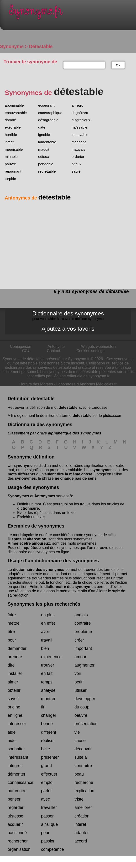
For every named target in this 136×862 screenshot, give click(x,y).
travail (46, 640)
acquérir (15, 824)
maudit (43, 149)
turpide (10, 179)
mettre (14, 623)
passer (47, 816)
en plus (48, 615)
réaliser (48, 740)
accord (80, 841)
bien (45, 648)
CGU (26, 351)
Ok (118, 65)
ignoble (44, 135)
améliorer (83, 807)
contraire (82, 623)
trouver (47, 665)
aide (12, 732)
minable (11, 156)
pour (12, 640)
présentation (86, 723)
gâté (41, 127)
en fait (46, 673)
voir (77, 673)
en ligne (15, 715)
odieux (43, 156)
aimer (13, 682)
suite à (80, 757)
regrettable (47, 171)
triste (79, 799)
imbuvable (80, 135)
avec (45, 799)
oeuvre (80, 715)
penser (14, 799)
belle (45, 749)
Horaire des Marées (36, 384)
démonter (16, 774)
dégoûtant (80, 113)
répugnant (13, 171)
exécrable (13, 127)
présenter (50, 757)
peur (45, 832)
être (11, 631)
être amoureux (37, 543)
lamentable (47, 142)
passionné (17, 832)
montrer (48, 698)
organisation (19, 849)
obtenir (14, 690)
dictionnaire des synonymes (38, 570)
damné (10, 120)
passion (48, 841)
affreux (77, 105)
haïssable (79, 127)
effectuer (49, 774)
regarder (16, 807)
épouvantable (16, 113)
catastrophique (50, 113)
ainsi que (49, 824)
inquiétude (31, 548)
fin (43, 707)
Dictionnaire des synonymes (68, 315)
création (81, 816)
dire (11, 665)
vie (77, 732)
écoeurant (46, 105)
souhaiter (16, 749)
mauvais (78, 149)
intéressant (18, 757)
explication (84, 790)
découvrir (83, 749)
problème (83, 631)
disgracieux (81, 120)
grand (46, 765)
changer (48, 715)
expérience (51, 656)
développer (84, 698)
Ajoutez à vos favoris (68, 328)
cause (80, 740)
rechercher (18, 841)
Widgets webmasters (99, 346)
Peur (12, 548)
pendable (45, 164)
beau (79, 774)
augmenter (84, 665)
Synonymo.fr (71, 13)
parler (46, 790)
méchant (79, 142)
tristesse (15, 816)
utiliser (80, 690)
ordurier (78, 156)
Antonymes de (38, 197)
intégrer (15, 765)
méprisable (14, 149)
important (83, 648)
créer (79, 640)
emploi (47, 782)
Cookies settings (90, 351)
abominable (14, 105)
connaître (83, 765)
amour (80, 656)
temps (46, 682)
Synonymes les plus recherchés (44, 604)
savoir (13, 698)
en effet (48, 623)
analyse (48, 690)
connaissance (20, 782)
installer (15, 673)
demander (17, 648)
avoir (45, 631)
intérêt (80, 824)
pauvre (10, 164)
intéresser (17, 723)
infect (9, 142)
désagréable (48, 120)
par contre (17, 790)
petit (78, 682)
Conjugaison (20, 346)
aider (12, 740)
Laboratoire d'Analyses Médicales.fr (86, 384)
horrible (11, 135)
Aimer (13, 543)
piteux (76, 164)
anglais (81, 615)
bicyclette (29, 535)
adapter (81, 832)
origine (14, 707)
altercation (36, 539)
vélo (112, 535)
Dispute (15, 539)
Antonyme (56, 346)
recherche (83, 782)
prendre (15, 656)
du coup (81, 707)
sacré (76, 171)
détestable (67, 407)
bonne (47, 723)
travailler (49, 807)
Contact (53, 351)
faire (12, 615)
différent (48, 732)
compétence (52, 849)
